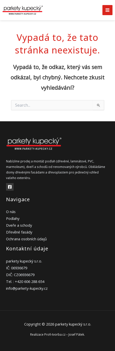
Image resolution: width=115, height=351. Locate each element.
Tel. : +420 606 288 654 (25, 281)
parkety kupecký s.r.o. (24, 261)
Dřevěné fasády (19, 232)
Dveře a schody (19, 225)
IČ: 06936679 (16, 267)
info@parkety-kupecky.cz (27, 288)
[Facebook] (10, 187)
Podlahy (12, 218)
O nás (11, 211)
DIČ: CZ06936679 (20, 274)
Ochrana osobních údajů (26, 238)
